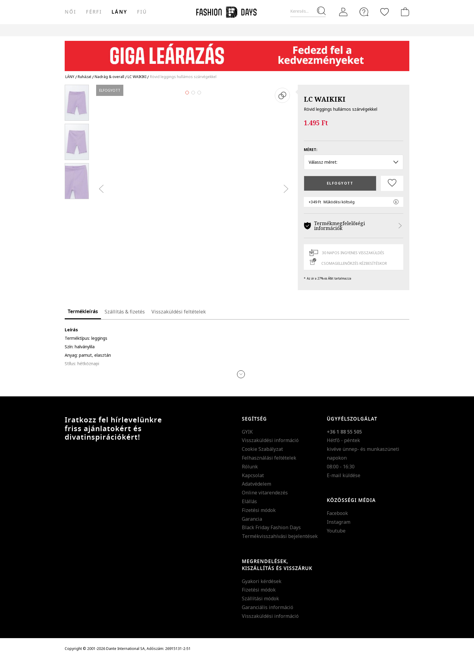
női (70, 12)
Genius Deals (203, 30)
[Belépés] (343, 12)
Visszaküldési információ (270, 440)
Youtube (336, 530)
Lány (119, 12)
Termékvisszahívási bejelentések (280, 536)
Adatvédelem (256, 483)
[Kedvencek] (384, 12)
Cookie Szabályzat (262, 449)
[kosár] (403, 12)
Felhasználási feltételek (269, 457)
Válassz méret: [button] (353, 162)
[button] (241, 374)
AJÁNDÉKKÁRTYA (286, 30)
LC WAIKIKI (325, 98)
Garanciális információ (267, 607)
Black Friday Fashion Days (271, 527)
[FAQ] (364, 12)
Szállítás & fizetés (125, 311)
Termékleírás (83, 311)
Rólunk (250, 466)
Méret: (310, 149)
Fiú (142, 12)
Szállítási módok (260, 598)
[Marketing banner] (237, 53)
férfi (94, 12)
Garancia (252, 519)
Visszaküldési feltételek (178, 311)
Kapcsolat (253, 475)
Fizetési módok (259, 510)
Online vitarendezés (265, 492)
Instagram (338, 522)
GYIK (247, 431)
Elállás (249, 501)
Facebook (337, 513)
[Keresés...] (308, 11)
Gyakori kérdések (261, 581)
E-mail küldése (343, 475)
